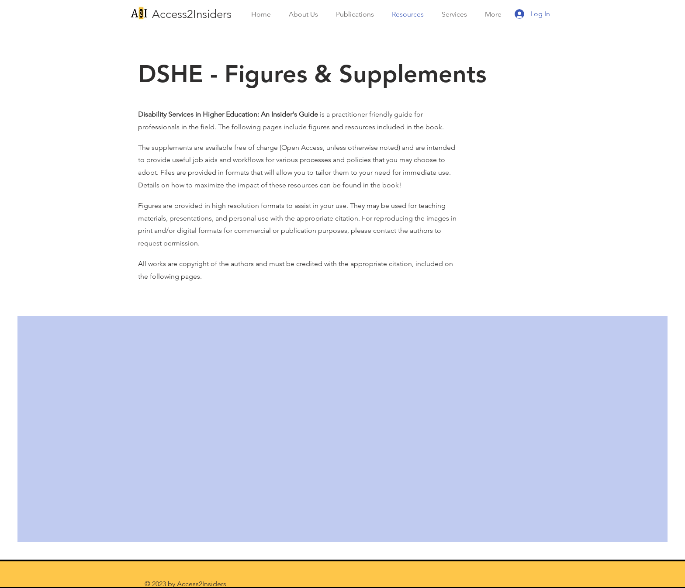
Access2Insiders (192, 14)
